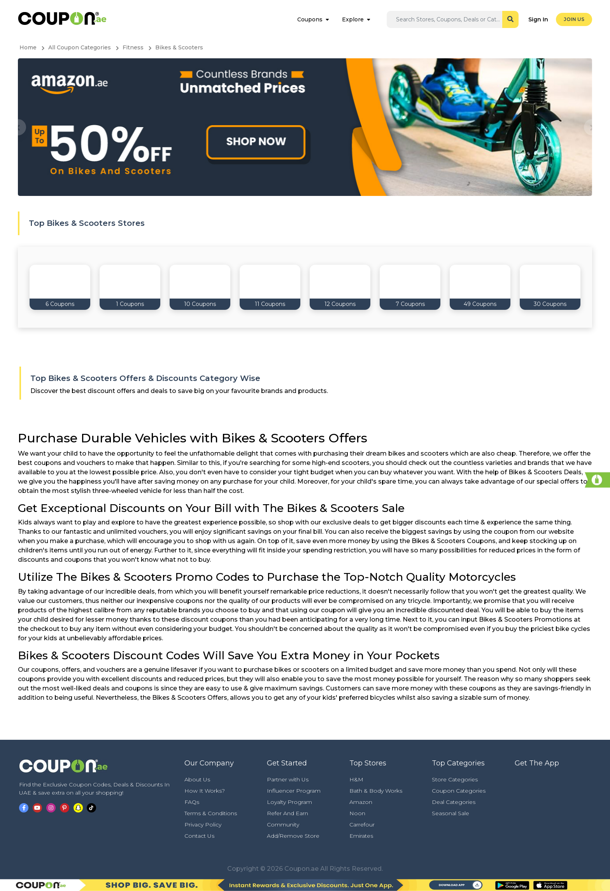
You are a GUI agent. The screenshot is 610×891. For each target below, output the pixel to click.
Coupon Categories (459, 790)
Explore (353, 19)
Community (283, 824)
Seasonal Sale (450, 813)
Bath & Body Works (375, 790)
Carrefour (362, 824)
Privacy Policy (202, 824)
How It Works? (204, 790)
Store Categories (455, 779)
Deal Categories (453, 801)
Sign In (538, 19)
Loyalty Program (289, 801)
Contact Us (199, 835)
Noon (357, 813)
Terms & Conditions (210, 813)
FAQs (191, 801)
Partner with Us (288, 779)
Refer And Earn (287, 813)
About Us (197, 779)
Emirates (361, 835)
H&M (356, 779)
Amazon (360, 801)
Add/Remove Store (293, 835)
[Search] (449, 19)
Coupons (310, 19)
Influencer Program (294, 790)
